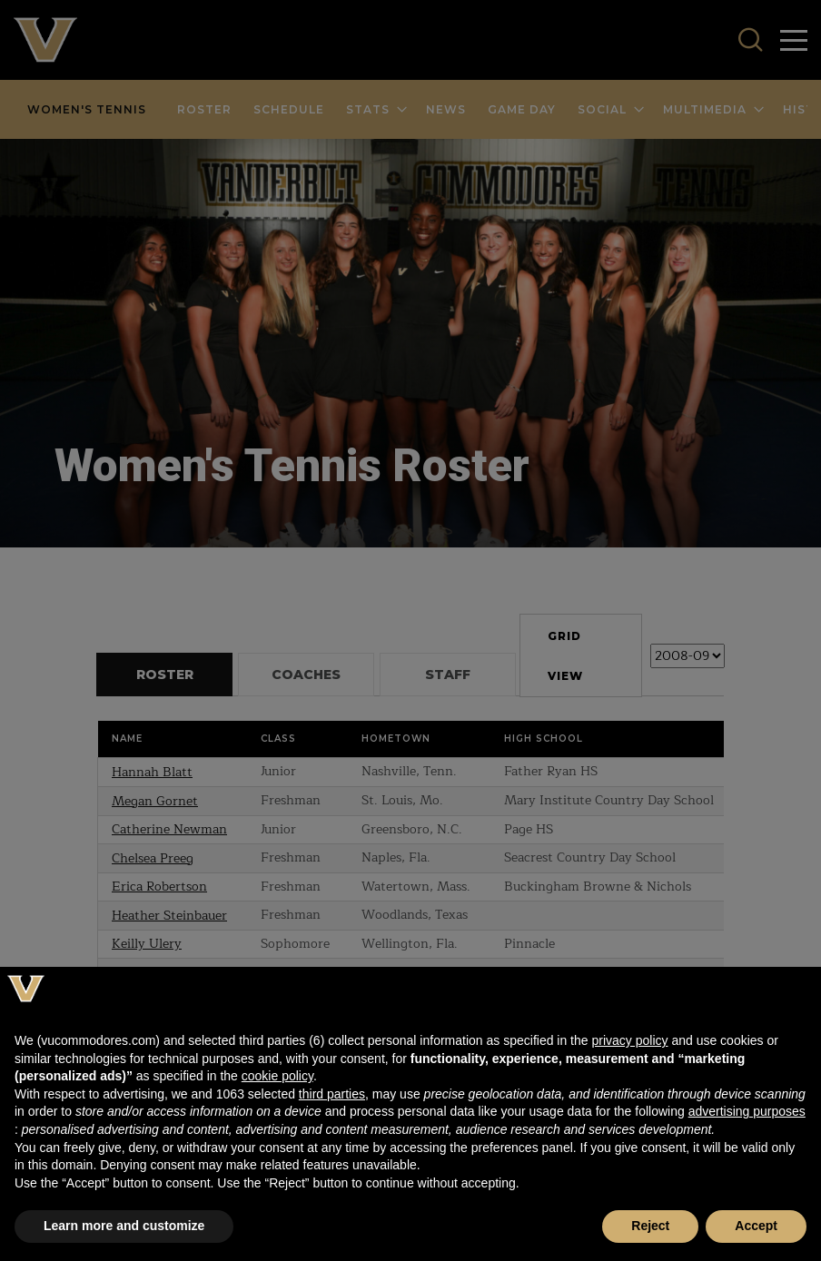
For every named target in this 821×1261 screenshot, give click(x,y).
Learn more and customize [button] (124, 1225)
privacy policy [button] (629, 1040)
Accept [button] (756, 1225)
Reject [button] (650, 1225)
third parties (332, 1094)
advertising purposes (747, 1111)
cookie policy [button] (277, 1076)
